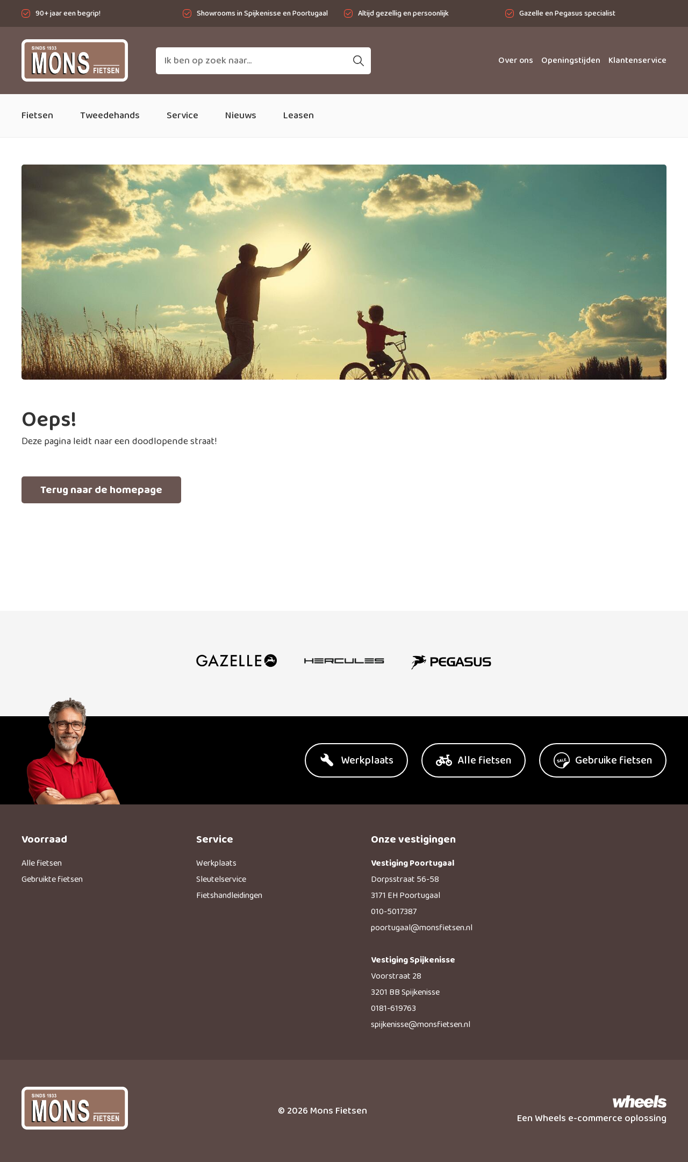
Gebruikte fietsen (52, 879)
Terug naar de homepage (101, 489)
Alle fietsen (42, 863)
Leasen (298, 115)
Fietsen (37, 115)
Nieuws (240, 115)
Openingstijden (570, 60)
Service (182, 115)
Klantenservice (637, 60)
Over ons (515, 60)
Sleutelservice (221, 879)
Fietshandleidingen (229, 895)
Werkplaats (216, 863)
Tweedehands (110, 115)
